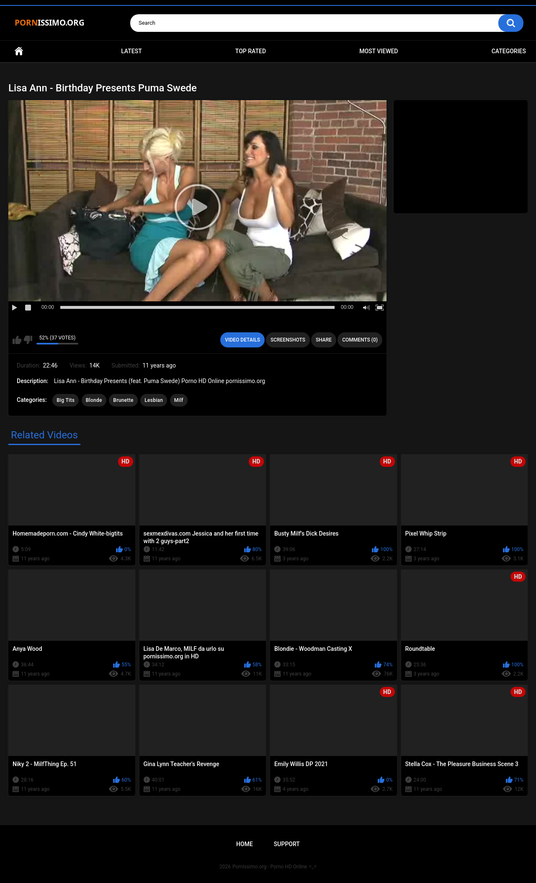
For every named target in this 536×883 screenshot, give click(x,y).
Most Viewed (378, 51)
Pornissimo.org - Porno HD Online (269, 867)
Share (324, 340)
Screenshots (288, 340)
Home (18, 51)
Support (287, 844)
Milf (178, 400)
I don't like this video (27, 340)
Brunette (123, 400)
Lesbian (153, 400)
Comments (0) (360, 340)
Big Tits (66, 400)
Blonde (94, 400)
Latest (131, 51)
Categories (509, 51)
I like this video (17, 340)
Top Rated (250, 51)
